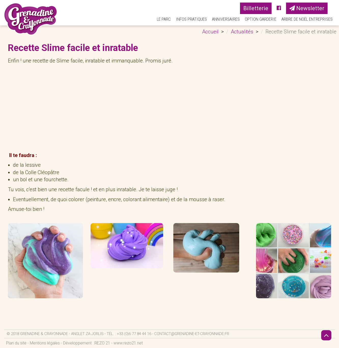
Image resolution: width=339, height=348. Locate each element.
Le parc (164, 19)
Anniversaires (226, 19)
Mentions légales (45, 343)
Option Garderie (260, 19)
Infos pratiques (191, 19)
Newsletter (306, 8)
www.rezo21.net (128, 343)
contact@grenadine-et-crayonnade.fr (191, 333)
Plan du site (16, 343)
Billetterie (255, 8)
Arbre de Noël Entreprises (307, 19)
